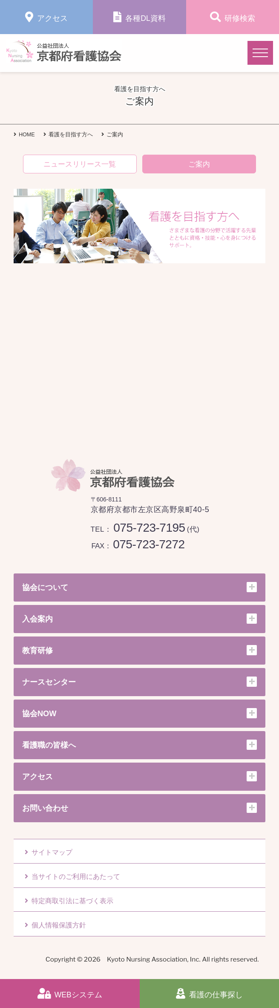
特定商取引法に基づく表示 (69, 901)
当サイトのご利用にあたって (72, 876)
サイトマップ (48, 852)
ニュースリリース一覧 (79, 164)
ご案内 (199, 164)
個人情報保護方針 (55, 925)
